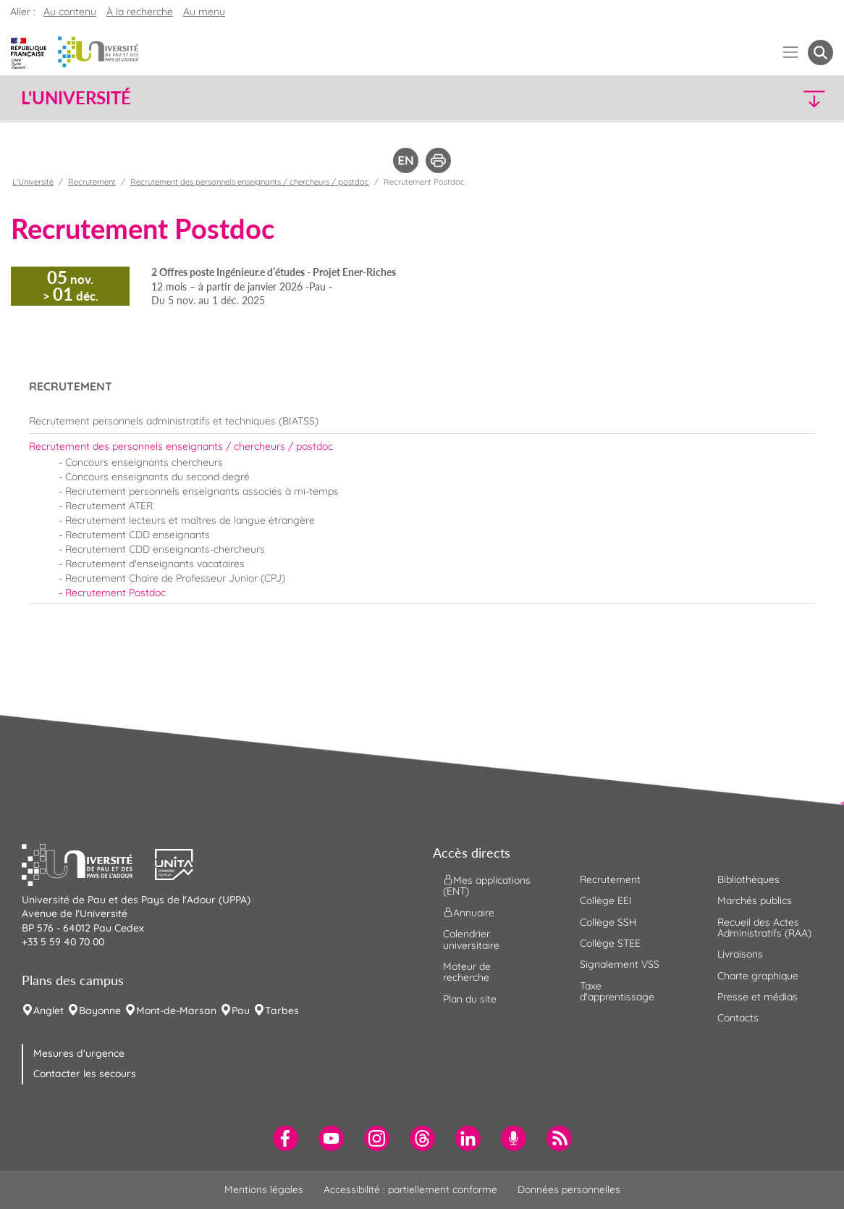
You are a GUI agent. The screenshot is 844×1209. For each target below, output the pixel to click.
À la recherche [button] (139, 11)
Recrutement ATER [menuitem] (109, 505)
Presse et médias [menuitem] (757, 996)
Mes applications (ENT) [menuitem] (487, 885)
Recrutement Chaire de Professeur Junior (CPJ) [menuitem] (175, 578)
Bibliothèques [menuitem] (748, 879)
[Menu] (791, 52)
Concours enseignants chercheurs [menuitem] (144, 462)
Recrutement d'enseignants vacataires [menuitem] (155, 563)
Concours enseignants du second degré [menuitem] (157, 476)
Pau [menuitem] (241, 1010)
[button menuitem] (820, 52)
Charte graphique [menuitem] (757, 975)
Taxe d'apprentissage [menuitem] (617, 991)
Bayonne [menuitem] (100, 1010)
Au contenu (69, 11)
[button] (733, 98)
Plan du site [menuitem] (470, 998)
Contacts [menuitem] (738, 1017)
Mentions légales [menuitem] (263, 1189)
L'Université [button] (76, 98)
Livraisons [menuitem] (740, 954)
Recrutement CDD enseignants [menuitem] (137, 534)
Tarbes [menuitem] (282, 1010)
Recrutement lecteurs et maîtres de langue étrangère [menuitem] (190, 520)
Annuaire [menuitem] (468, 912)
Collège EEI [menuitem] (606, 900)
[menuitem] (422, 421)
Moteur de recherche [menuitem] (467, 972)
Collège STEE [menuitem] (610, 943)
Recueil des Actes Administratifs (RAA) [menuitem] (764, 928)
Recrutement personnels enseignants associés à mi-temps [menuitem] (202, 491)
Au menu (204, 11)
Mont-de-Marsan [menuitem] (176, 1010)
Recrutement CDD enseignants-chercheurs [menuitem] (165, 549)
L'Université (33, 182)
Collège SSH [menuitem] (608, 922)
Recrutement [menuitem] (610, 879)
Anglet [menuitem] (48, 1010)
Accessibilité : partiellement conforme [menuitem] (410, 1189)
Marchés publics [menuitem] (754, 900)
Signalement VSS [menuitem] (619, 964)
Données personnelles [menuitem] (569, 1189)
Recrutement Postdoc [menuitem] (115, 592)
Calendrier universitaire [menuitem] (471, 939)
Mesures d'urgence (79, 1053)
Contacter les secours (84, 1073)
